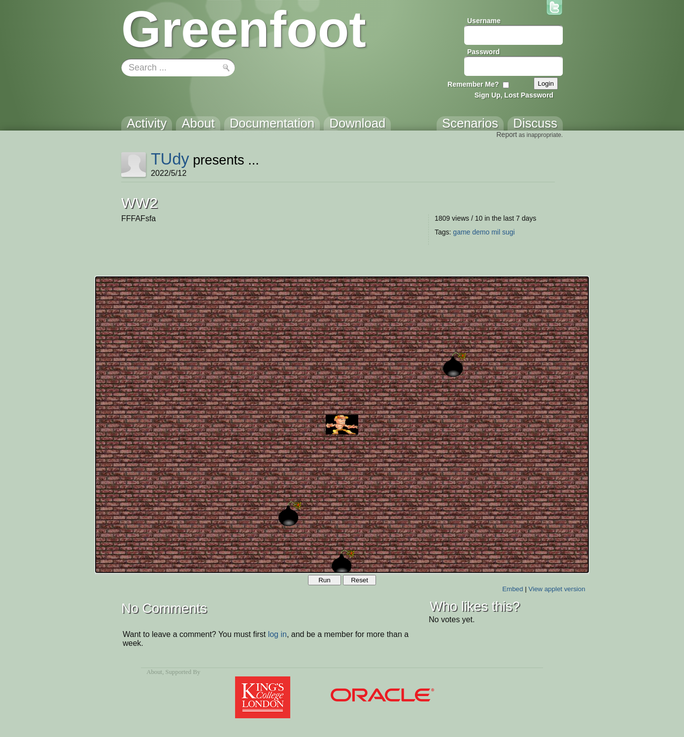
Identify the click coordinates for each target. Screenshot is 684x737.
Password (483, 52)
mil (495, 232)
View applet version (556, 589)
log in (277, 634)
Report (506, 134)
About (154, 672)
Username (484, 21)
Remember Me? (473, 84)
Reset (359, 580)
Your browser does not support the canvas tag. (342, 424)
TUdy (170, 159)
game (461, 232)
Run (324, 580)
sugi (508, 232)
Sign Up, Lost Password (514, 95)
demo (480, 232)
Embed (512, 589)
